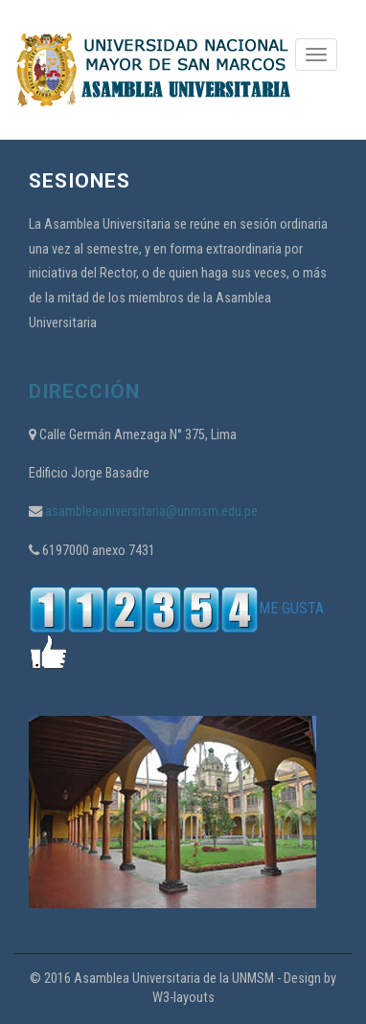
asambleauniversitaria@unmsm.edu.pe (150, 511)
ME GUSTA (176, 608)
